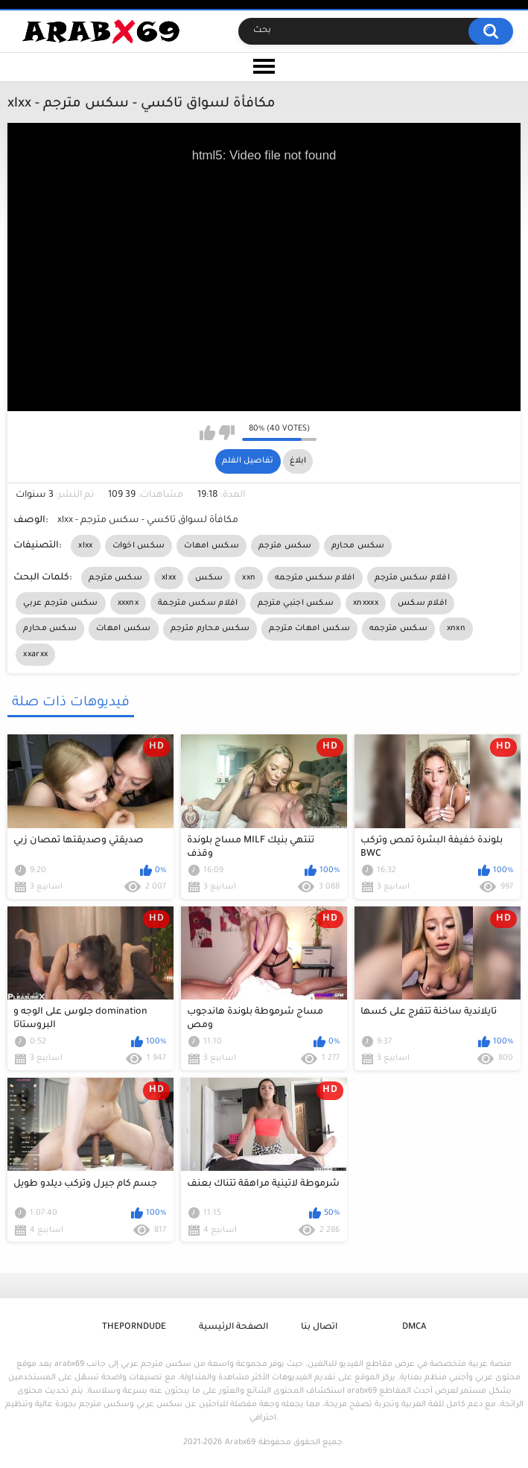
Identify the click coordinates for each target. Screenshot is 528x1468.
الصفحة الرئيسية (233, 1327)
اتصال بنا (319, 1327)
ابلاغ (298, 461)
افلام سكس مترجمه (315, 577)
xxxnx (128, 603)
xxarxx (35, 654)
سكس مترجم (285, 545)
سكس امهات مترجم (309, 628)
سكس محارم (358, 545)
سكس (209, 577)
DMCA (414, 1327)
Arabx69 (240, 1442)
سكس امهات (211, 545)
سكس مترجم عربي (60, 603)
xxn (248, 577)
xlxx (85, 545)
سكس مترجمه (398, 628)
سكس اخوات (138, 545)
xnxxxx (365, 603)
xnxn (456, 628)
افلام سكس (422, 603)
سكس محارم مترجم (210, 628)
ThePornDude (134, 1327)
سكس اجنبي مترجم (296, 603)
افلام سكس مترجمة (198, 603)
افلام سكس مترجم (412, 577)
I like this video (207, 432)
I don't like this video (227, 432)
